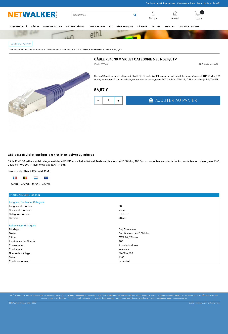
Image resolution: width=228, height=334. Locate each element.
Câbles (35, 26)
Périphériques (124, 26)
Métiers (155, 26)
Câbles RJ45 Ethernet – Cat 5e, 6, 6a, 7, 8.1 (102, 49)
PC (110, 26)
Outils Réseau (97, 26)
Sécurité (142, 26)
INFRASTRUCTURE (52, 26)
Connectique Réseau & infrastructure (26, 49)
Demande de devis (189, 26)
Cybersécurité (18, 26)
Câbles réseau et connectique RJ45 (62, 49)
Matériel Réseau (75, 26)
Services (170, 26)
